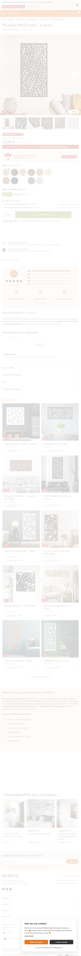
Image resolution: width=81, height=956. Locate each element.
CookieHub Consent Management (52, 947)
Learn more (29, 936)
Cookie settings (61, 942)
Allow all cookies (36, 942)
